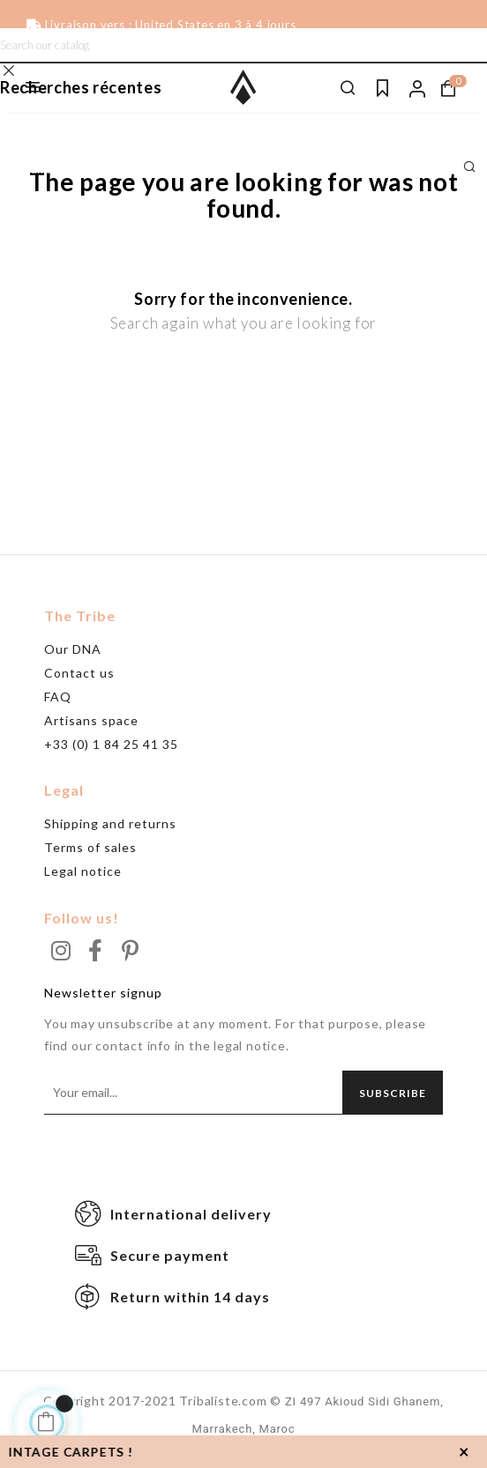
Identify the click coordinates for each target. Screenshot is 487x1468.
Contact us (79, 672)
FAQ (57, 696)
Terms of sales (90, 847)
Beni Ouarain (53, 143)
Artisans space (91, 720)
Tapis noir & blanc (65, 116)
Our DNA (72, 648)
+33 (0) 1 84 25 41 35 (111, 744)
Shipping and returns (110, 823)
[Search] (243, 45)
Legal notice (83, 871)
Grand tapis (49, 169)
